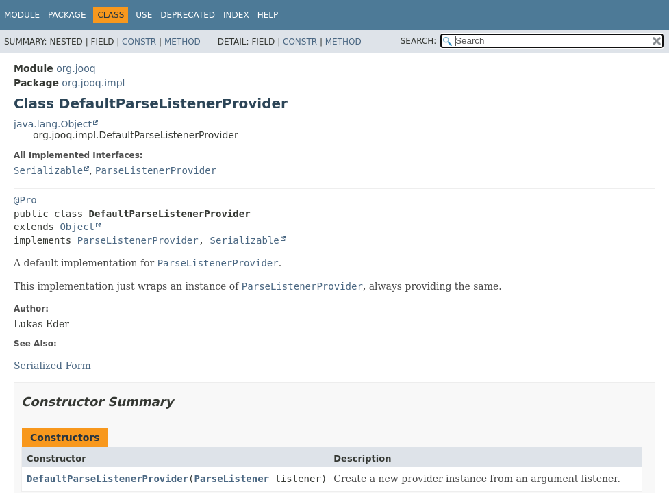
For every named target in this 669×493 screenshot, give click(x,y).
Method (182, 42)
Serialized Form (52, 365)
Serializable (48, 170)
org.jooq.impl (93, 82)
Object (77, 226)
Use (144, 15)
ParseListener (231, 478)
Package (67, 15)
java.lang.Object (53, 123)
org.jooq (75, 68)
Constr (139, 42)
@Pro (25, 199)
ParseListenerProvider (155, 170)
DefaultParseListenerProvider (107, 478)
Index (236, 15)
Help (268, 15)
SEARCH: (419, 41)
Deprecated (187, 15)
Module (22, 15)
